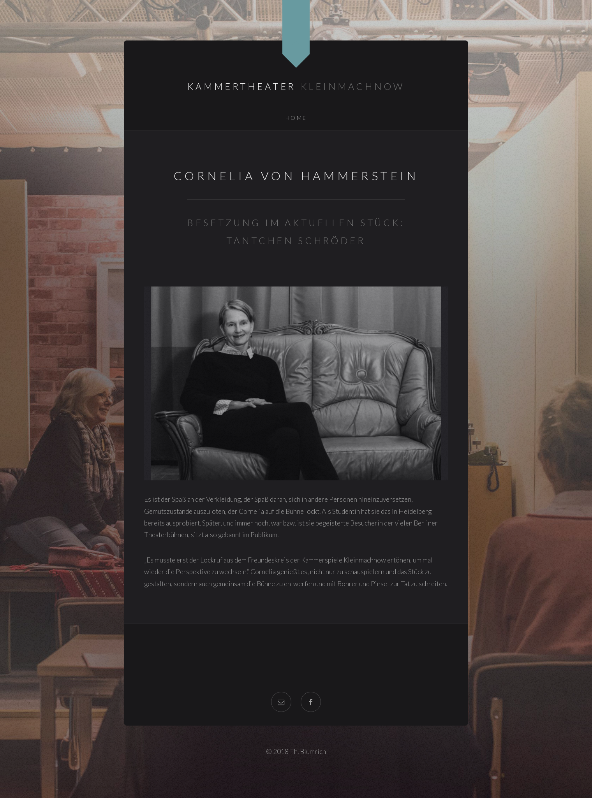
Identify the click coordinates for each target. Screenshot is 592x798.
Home (296, 117)
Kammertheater (241, 86)
